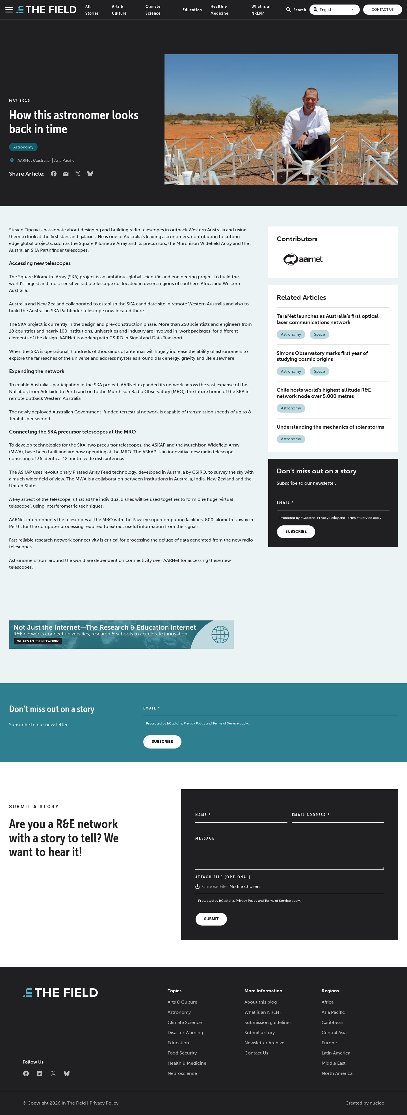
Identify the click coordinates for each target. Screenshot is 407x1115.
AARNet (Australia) (34, 160)
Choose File (214, 886)
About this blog (260, 1002)
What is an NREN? (263, 1012)
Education (192, 9)
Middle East (334, 1063)
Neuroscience (182, 1073)
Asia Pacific (64, 160)
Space (319, 334)
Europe (329, 1042)
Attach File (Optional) (223, 876)
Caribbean (332, 1022)
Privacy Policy (328, 518)
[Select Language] (334, 9)
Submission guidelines (267, 1022)
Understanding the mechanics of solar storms (330, 427)
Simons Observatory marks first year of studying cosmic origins (322, 356)
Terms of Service (359, 518)
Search (295, 12)
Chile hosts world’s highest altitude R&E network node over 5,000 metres (324, 393)
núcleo (377, 1103)
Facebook (53, 173)
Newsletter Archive (264, 1042)
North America (337, 1073)
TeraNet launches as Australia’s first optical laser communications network (327, 319)
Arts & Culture (182, 1002)
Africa (328, 1002)
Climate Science (185, 1022)
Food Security (182, 1053)
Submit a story (259, 1032)
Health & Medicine (187, 1063)
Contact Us (383, 10)
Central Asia (334, 1032)
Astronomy (23, 147)
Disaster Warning (185, 1032)
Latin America (336, 1053)
